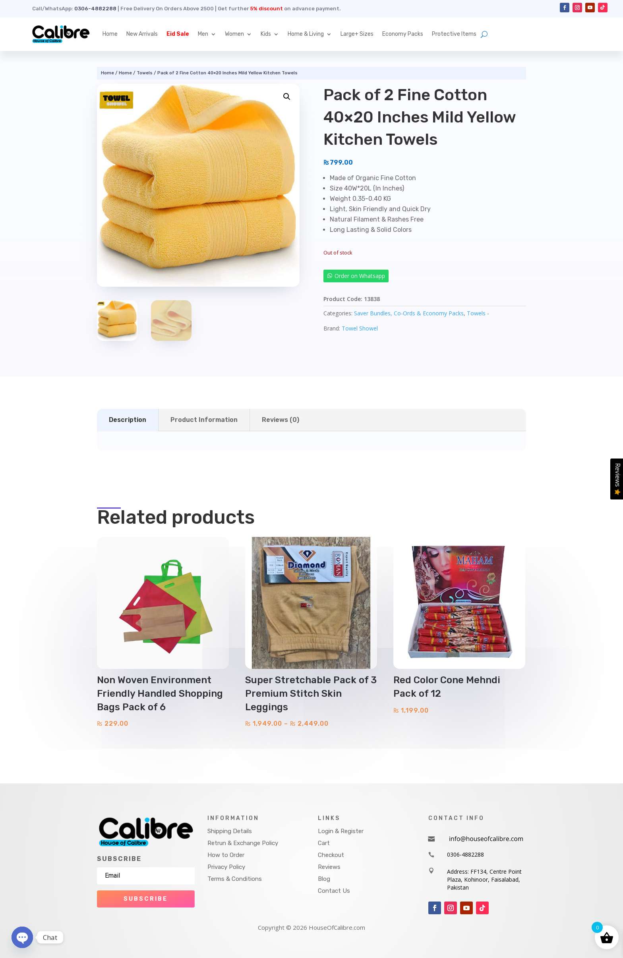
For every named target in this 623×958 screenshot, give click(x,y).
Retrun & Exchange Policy (242, 843)
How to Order (225, 855)
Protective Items (454, 34)
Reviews (329, 867)
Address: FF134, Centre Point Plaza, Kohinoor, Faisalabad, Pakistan (484, 879)
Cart (324, 843)
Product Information (204, 420)
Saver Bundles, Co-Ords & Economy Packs (409, 313)
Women (234, 34)
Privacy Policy (226, 867)
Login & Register (341, 831)
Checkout (331, 855)
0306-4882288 (95, 9)
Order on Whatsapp (360, 276)
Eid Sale (177, 34)
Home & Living (306, 34)
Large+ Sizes (357, 34)
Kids (266, 34)
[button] (287, 96)
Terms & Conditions (234, 878)
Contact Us (334, 890)
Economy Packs (402, 34)
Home (110, 34)
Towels (145, 73)
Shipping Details (229, 831)
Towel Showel (360, 328)
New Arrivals (142, 34)
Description (127, 420)
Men (203, 34)
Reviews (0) (280, 420)
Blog (324, 878)
